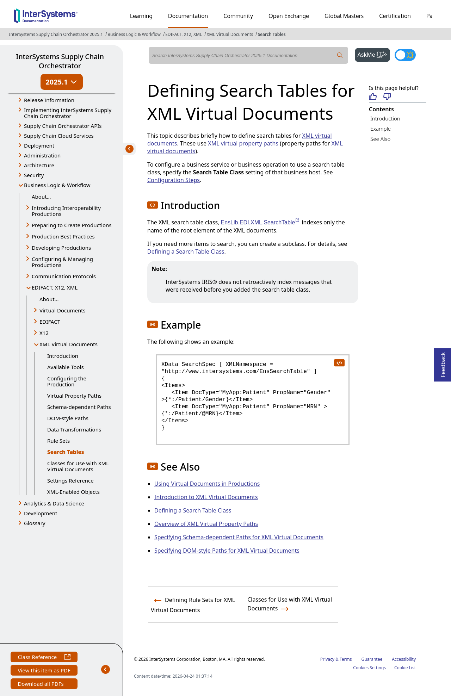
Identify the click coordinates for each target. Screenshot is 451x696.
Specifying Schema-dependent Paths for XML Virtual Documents (238, 537)
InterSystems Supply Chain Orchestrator (60, 61)
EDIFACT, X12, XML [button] (55, 287)
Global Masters (344, 15)
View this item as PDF (44, 671)
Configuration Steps (173, 180)
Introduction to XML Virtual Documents (206, 497)
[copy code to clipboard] (339, 362)
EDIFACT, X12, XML (183, 34)
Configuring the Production (66, 381)
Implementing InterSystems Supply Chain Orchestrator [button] (67, 112)
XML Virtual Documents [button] (68, 344)
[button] (152, 205)
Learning (141, 15)
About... (41, 196)
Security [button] (34, 175)
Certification (395, 15)
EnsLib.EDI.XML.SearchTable (261, 222)
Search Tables (271, 34)
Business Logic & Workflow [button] (57, 184)
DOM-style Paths (67, 418)
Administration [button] (42, 155)
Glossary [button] (34, 523)
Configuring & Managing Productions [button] (62, 261)
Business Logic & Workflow (134, 34)
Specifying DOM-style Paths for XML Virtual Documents (226, 550)
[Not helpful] (387, 97)
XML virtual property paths (243, 143)
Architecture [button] (39, 165)
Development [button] (40, 513)
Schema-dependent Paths (79, 406)
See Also (380, 138)
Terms (346, 659)
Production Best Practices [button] (63, 236)
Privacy (327, 659)
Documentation (188, 15)
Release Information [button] (49, 100)
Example (380, 128)
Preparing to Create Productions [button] (72, 225)
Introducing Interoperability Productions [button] (66, 210)
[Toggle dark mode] (405, 55)
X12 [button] (44, 332)
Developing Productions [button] (61, 247)
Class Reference (44, 657)
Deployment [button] (39, 145)
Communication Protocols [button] (64, 276)
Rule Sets (58, 440)
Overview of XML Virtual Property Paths (206, 524)
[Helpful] (372, 97)
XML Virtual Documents (229, 34)
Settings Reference (70, 480)
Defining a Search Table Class (185, 251)
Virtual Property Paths (74, 395)
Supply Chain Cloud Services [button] (59, 135)
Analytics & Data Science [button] (54, 503)
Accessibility (404, 659)
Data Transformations (74, 429)
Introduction (62, 355)
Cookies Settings (369, 667)
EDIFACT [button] (49, 321)
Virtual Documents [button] (62, 310)
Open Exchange (288, 15)
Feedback (443, 362)
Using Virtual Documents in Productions (207, 483)
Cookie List (405, 668)
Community (238, 15)
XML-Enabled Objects (73, 491)
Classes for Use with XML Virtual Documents (78, 466)
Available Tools (65, 367)
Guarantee (372, 659)
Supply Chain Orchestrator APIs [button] (63, 125)
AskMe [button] (374, 54)
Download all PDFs (41, 684)
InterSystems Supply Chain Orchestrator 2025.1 (56, 34)
